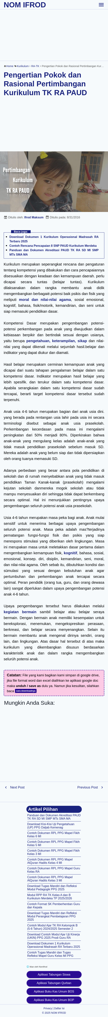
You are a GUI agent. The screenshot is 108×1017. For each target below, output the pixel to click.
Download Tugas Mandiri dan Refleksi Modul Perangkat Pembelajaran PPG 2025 (52, 916)
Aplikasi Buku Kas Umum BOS (54, 991)
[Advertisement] (54, 35)
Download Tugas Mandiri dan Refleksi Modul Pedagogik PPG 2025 (52, 887)
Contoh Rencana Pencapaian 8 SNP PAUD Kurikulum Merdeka (53, 245)
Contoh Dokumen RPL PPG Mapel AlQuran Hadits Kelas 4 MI (50, 861)
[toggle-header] (101, 4)
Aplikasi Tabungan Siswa (54, 974)
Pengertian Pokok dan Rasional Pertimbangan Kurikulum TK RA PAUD (45, 84)
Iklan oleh (36, 966)
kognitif (70, 553)
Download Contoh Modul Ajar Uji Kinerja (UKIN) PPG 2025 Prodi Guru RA (53, 936)
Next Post (17, 787)
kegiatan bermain (20, 612)
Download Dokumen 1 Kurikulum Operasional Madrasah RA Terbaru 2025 (53, 945)
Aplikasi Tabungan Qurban (54, 983)
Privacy (48, 1008)
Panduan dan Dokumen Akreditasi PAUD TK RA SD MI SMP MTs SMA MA (54, 817)
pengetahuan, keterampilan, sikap (56, 341)
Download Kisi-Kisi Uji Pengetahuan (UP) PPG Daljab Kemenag (50, 826)
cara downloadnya (25, 691)
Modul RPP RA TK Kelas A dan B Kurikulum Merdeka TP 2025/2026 (49, 896)
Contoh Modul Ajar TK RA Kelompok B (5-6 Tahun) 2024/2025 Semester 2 (52, 927)
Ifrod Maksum (34, 217)
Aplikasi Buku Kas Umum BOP (54, 1000)
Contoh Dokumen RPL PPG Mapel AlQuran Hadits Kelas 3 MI (50, 879)
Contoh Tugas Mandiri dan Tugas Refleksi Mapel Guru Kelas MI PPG (50, 954)
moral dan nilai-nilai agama (45, 300)
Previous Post (87, 787)
